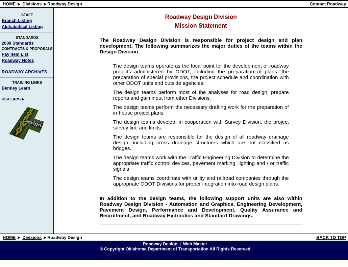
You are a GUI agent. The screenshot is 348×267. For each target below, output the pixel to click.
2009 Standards (18, 43)
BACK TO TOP (331, 237)
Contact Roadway (328, 3)
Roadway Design (160, 243)
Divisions (32, 3)
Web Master (195, 243)
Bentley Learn (16, 88)
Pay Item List (15, 54)
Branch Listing (17, 20)
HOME (9, 3)
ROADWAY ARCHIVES (24, 71)
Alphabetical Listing (22, 26)
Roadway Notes (18, 60)
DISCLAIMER (13, 99)
